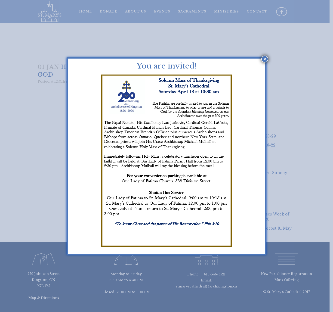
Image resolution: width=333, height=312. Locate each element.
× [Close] (264, 59)
